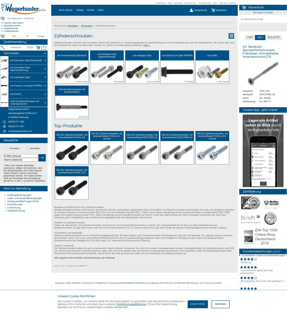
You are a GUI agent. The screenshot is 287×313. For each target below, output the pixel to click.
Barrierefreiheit (127, 283)
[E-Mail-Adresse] (21, 156)
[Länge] (41, 36)
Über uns (223, 3)
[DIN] (14, 36)
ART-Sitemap (192, 283)
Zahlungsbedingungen (19, 195)
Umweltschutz (204, 3)
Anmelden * (15, 148)
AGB (170, 3)
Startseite (73, 26)
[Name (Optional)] (21, 159)
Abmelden (35, 148)
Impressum (161, 3)
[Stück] (30, 47)
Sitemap (155, 283)
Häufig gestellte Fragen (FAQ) (22, 201)
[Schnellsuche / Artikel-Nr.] (27, 18)
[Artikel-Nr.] (16, 47)
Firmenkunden (15, 204)
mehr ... (147, 45)
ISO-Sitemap (179, 283)
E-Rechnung (13, 207)
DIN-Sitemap (166, 283)
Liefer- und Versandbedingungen (24, 198)
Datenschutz (190, 3)
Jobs (215, 3)
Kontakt (232, 3)
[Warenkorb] (222, 10)
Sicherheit (178, 3)
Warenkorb (256, 7)
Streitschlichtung (16, 210)
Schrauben (87, 26)
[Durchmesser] (27, 36)
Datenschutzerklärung (131, 304)
